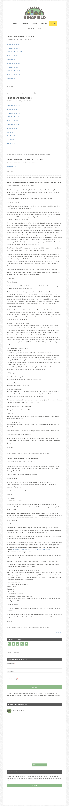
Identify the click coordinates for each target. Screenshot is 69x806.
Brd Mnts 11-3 (11, 136)
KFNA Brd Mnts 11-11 (13, 109)
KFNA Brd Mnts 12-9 (13, 67)
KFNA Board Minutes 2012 (20, 37)
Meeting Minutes (55, 177)
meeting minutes (28, 93)
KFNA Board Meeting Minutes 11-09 (25, 159)
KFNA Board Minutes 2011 (20, 98)
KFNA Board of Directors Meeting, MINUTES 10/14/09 (34, 182)
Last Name (10, 671)
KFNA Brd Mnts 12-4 (13, 59)
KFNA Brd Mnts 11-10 (13, 113)
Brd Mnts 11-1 (11, 143)
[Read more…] (11, 167)
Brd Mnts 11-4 (11, 132)
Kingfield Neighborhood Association (34, 13)
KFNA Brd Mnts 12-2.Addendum (17, 52)
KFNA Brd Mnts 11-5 (13, 128)
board (20, 93)
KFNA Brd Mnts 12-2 (13, 48)
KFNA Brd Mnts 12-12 (13, 78)
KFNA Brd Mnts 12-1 (13, 44)
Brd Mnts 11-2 (11, 140)
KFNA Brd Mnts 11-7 (13, 121)
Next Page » (58, 633)
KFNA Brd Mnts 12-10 (13, 71)
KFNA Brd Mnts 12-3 (13, 56)
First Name (11, 664)
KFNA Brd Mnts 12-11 (13, 75)
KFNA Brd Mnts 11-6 (13, 124)
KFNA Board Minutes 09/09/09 (22, 459)
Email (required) (12, 679)
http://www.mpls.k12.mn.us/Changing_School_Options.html (31, 549)
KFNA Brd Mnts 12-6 (13, 63)
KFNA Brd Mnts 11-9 (13, 117)
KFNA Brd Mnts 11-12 (13, 105)
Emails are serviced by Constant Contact (35, 698)
